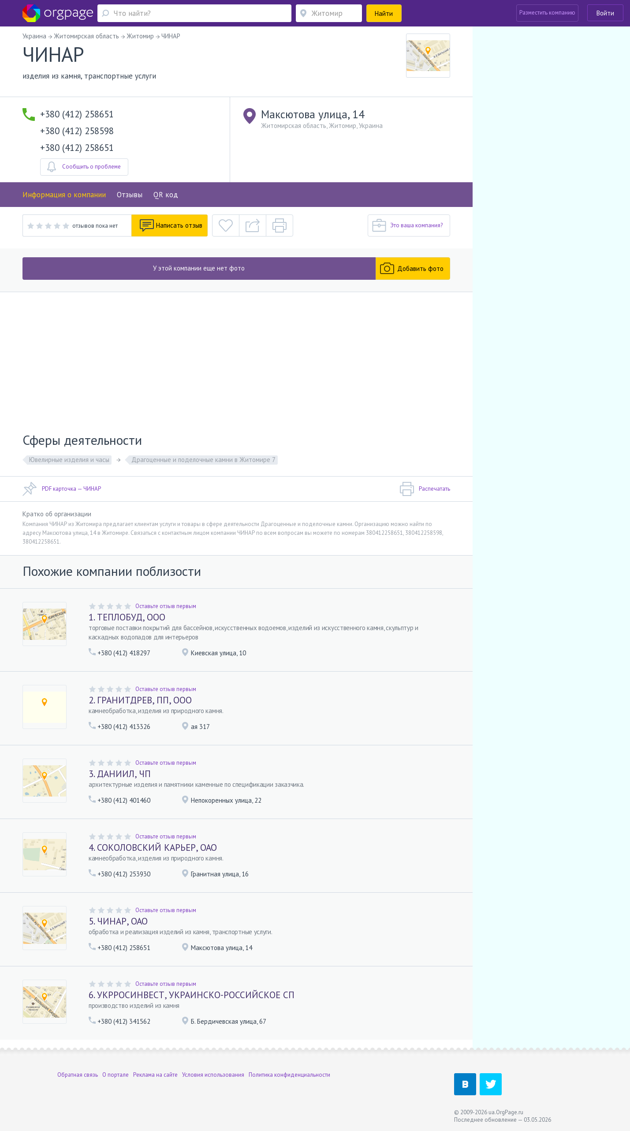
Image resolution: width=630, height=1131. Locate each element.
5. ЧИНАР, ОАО (118, 921)
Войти (605, 13)
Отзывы (129, 194)
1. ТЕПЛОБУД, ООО (127, 617)
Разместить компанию (547, 12)
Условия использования (213, 1074)
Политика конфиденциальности (289, 1074)
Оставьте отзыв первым (165, 606)
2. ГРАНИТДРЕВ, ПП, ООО (140, 700)
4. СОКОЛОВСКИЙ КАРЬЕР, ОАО (153, 847)
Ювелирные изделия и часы (69, 459)
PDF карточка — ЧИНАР (61, 488)
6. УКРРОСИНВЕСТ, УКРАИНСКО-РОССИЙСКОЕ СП (191, 995)
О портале (115, 1074)
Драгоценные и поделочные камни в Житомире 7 (203, 459)
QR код (165, 194)
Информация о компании (64, 194)
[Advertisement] (236, 358)
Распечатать (424, 488)
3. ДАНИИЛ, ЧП (120, 774)
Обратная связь (77, 1074)
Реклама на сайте (155, 1074)
